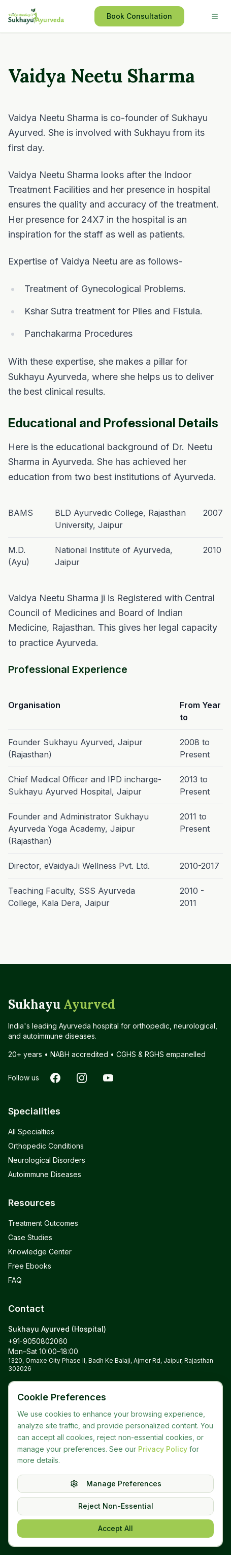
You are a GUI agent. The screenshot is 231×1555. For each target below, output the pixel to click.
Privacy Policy (162, 1449)
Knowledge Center (40, 1251)
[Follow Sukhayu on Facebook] (55, 1078)
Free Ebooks (29, 1265)
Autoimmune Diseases (44, 1174)
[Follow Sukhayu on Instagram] (82, 1078)
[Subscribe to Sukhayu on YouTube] (108, 1078)
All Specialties (31, 1131)
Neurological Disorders (46, 1160)
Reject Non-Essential (115, 1506)
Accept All (115, 1528)
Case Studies (30, 1237)
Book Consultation (139, 16)
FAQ (15, 1280)
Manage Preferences (115, 1483)
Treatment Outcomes (43, 1223)
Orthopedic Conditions (46, 1145)
